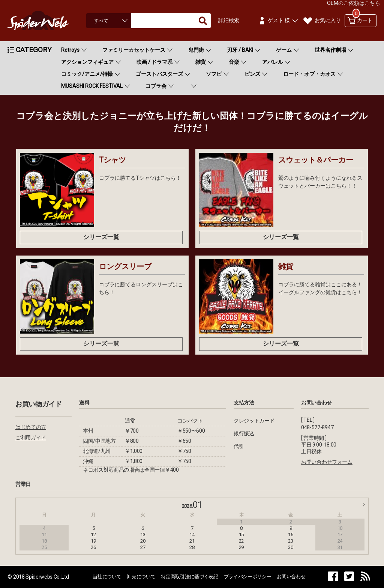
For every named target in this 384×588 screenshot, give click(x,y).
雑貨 (200, 62)
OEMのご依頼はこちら (353, 3)
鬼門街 (196, 50)
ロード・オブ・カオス (309, 74)
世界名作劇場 (330, 50)
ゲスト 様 (279, 20)
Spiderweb (45, 20)
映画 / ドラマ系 (154, 62)
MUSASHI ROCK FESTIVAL (92, 86)
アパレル (272, 62)
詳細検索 (228, 20)
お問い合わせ (291, 576)
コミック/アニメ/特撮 (87, 74)
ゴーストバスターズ (159, 74)
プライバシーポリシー (248, 576)
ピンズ (252, 74)
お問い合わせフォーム (326, 462)
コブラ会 (156, 86)
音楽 (234, 62)
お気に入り (328, 20)
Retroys (70, 50)
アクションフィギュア (87, 62)
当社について (107, 576)
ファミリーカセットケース (133, 50)
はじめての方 (30, 427)
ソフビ (214, 74)
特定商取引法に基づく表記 (189, 576)
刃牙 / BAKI (240, 50)
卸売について (141, 576)
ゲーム (284, 50)
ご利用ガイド (30, 438)
